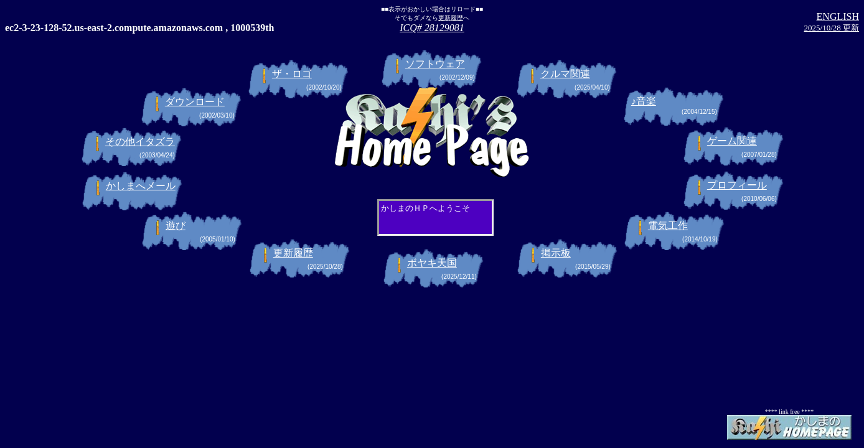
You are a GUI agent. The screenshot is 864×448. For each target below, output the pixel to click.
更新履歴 (450, 17)
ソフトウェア (435, 63)
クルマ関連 (565, 73)
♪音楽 (643, 101)
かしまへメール (141, 185)
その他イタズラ (140, 141)
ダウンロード (195, 101)
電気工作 (668, 225)
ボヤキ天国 (432, 263)
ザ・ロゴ (292, 73)
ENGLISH (838, 16)
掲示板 (556, 253)
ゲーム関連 (732, 141)
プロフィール (737, 185)
